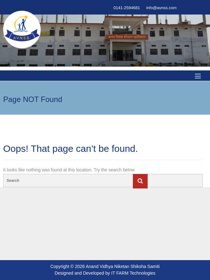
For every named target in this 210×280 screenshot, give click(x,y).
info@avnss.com (161, 7)
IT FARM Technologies (133, 273)
